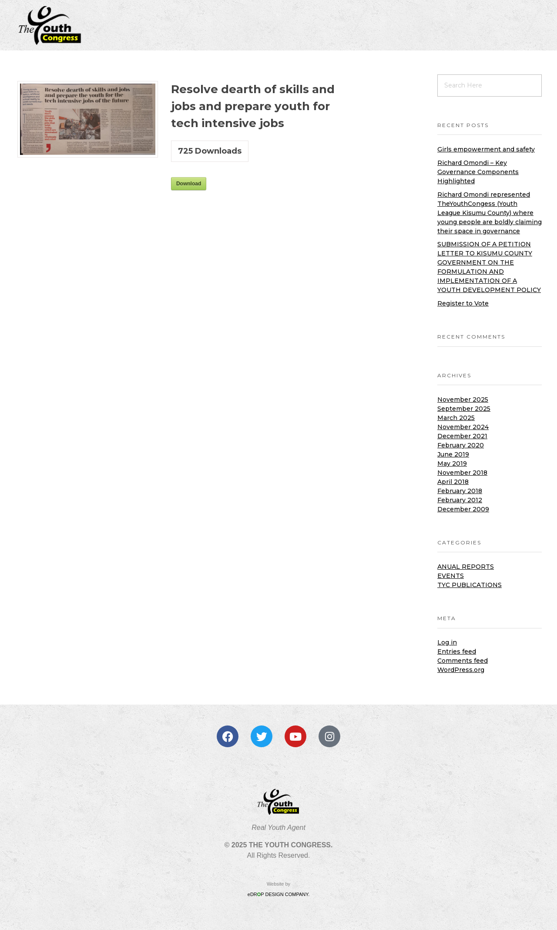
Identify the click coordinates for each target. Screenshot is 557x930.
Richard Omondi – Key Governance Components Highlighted (478, 172)
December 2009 (463, 509)
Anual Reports (465, 567)
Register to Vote (463, 303)
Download (188, 184)
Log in (447, 642)
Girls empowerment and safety (486, 149)
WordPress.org (460, 670)
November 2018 (462, 473)
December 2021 (462, 436)
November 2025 (462, 399)
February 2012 (459, 500)
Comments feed (462, 661)
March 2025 (456, 418)
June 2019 (453, 454)
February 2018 (459, 491)
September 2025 (463, 409)
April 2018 (453, 482)
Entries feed (456, 651)
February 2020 (460, 445)
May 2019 (452, 463)
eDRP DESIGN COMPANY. (278, 894)
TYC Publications (469, 585)
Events (450, 576)
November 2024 (463, 427)
